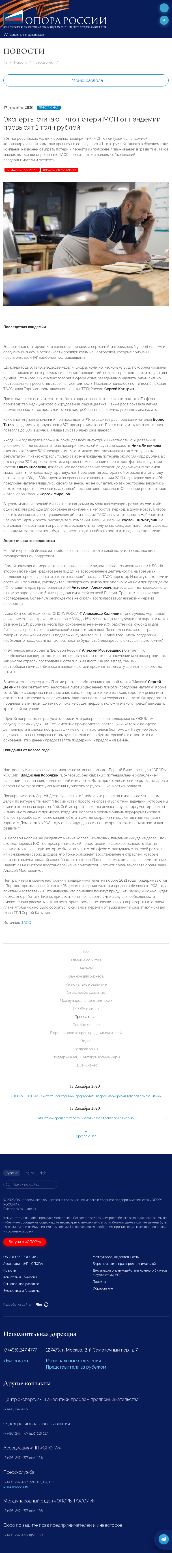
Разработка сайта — (25, 1304)
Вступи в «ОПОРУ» (25, 1242)
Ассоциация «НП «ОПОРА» (23, 1263)
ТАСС (26, 926)
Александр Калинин (22, 169)
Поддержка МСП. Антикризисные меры (86, 1057)
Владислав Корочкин (59, 169)
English (29, 1173)
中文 (43, 1173)
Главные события (86, 960)
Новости (20, 62)
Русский (12, 1173)
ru (164, 20)
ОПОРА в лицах (86, 1009)
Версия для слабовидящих (24, 34)
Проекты (99, 1281)
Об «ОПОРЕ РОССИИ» (20, 1257)
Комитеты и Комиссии (20, 1277)
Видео (86, 1041)
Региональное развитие (86, 984)
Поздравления (86, 1049)
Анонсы (86, 968)
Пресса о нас (43, 62)
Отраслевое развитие (86, 992)
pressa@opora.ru (15, 1486)
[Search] (30, 1185)
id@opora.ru (15, 1360)
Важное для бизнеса (86, 976)
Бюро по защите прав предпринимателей (86, 1033)
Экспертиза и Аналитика (22, 1290)
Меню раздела (87, 80)
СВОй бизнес (86, 1065)
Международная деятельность (86, 1000)
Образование (103, 1288)
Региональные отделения (73, 1360)
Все (86, 952)
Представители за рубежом (76, 1367)
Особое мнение (86, 1025)
